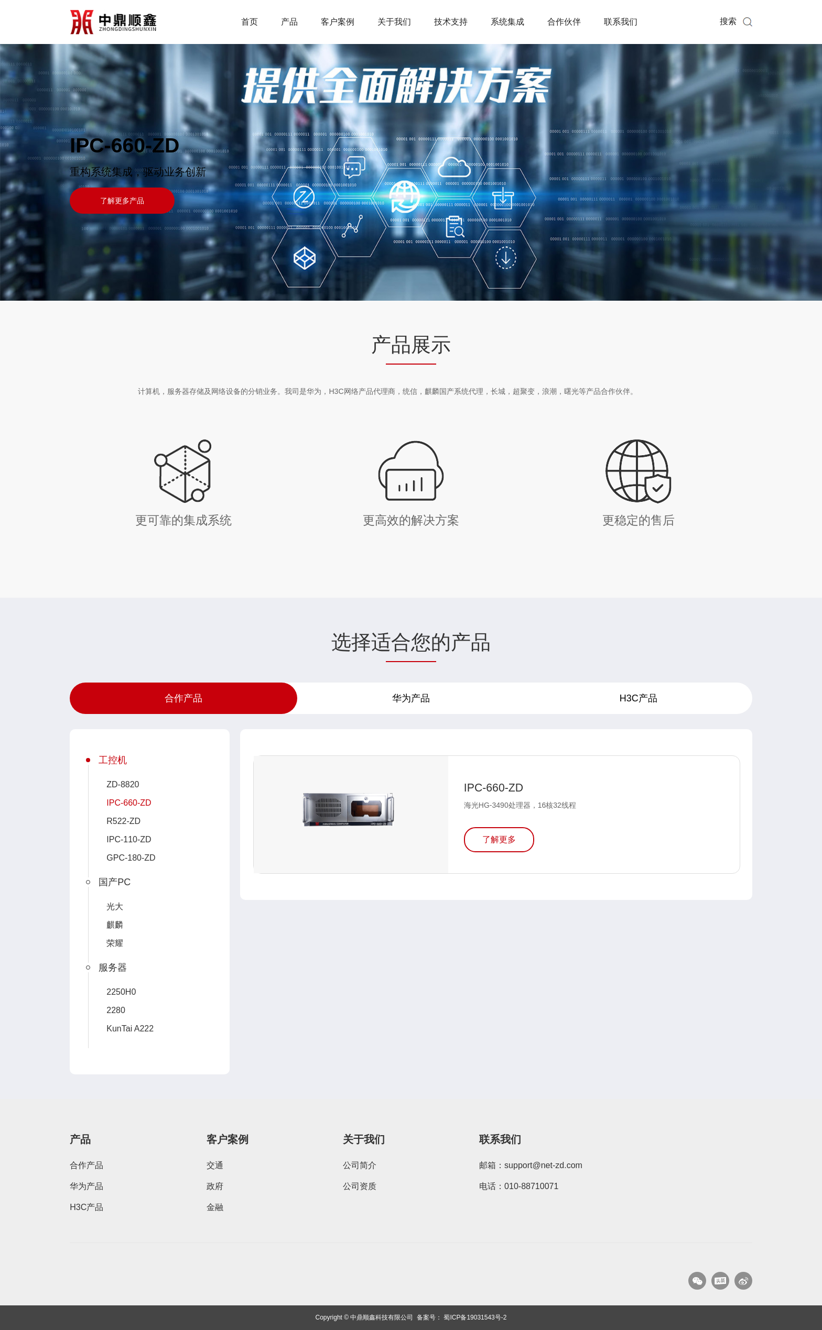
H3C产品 (638, 698)
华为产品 (411, 698)
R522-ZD (123, 821)
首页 (249, 21)
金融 (215, 1207)
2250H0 (121, 991)
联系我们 (620, 21)
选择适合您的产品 (411, 642)
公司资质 (359, 1186)
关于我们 (394, 21)
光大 (114, 906)
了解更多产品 (122, 200)
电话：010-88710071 (518, 1186)
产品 (289, 21)
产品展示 (411, 345)
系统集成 (507, 21)
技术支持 (451, 21)
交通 (215, 1165)
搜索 (728, 21)
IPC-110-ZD (128, 839)
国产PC (115, 882)
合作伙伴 (564, 21)
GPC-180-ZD (130, 857)
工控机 (113, 760)
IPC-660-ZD (124, 145)
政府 (215, 1186)
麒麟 (114, 924)
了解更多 (499, 839)
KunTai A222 (130, 1028)
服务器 (113, 967)
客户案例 (337, 21)
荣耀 (114, 943)
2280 (115, 1010)
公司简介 (359, 1165)
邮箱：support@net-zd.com (530, 1165)
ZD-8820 (122, 784)
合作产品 (183, 698)
